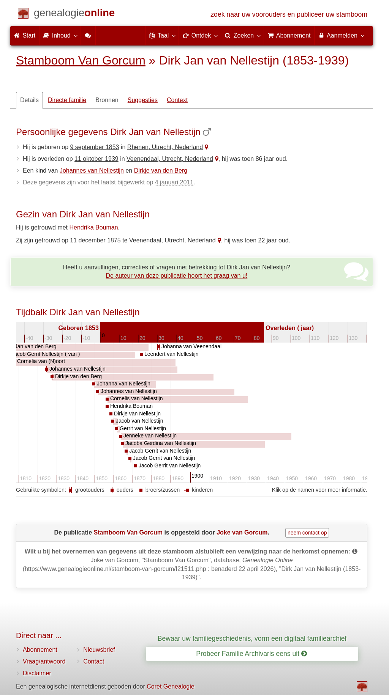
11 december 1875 (95, 240)
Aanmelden (341, 35)
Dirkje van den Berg (161, 170)
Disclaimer (37, 673)
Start (24, 35)
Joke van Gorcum (242, 532)
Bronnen (107, 100)
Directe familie (67, 100)
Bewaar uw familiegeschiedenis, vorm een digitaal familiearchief (252, 638)
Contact (93, 661)
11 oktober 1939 (96, 159)
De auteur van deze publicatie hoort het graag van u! (177, 275)
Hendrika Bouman (94, 227)
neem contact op (307, 533)
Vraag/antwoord (44, 661)
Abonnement (40, 649)
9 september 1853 (94, 147)
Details (29, 100)
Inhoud (59, 35)
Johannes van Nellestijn (92, 170)
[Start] (74, 14)
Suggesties (143, 100)
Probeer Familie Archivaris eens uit (251, 653)
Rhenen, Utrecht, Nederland (165, 147)
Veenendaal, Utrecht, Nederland (170, 159)
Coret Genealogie (170, 686)
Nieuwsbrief (99, 649)
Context (177, 100)
